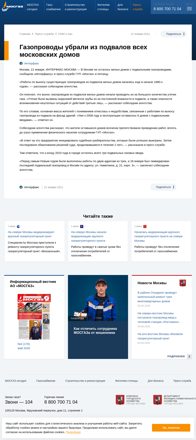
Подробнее (73, 432)
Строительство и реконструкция (85, 380)
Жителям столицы (126, 380)
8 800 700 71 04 (167, 9)
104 (29, 402)
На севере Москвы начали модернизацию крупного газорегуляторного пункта (88, 236)
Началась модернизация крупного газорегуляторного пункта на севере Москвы (158, 236)
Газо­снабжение (45, 380)
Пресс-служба (182, 380)
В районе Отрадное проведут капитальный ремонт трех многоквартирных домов (157, 297)
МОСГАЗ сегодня (15, 380)
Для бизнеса (155, 380)
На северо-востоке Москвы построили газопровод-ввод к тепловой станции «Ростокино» (158, 317)
